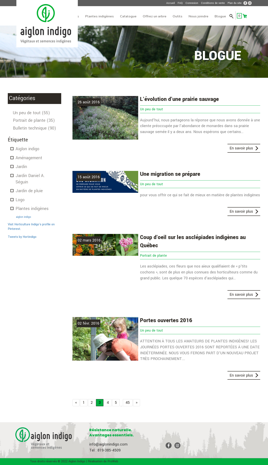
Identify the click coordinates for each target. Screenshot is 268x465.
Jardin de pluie (29, 191)
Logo (20, 200)
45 (128, 402)
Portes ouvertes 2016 (166, 320)
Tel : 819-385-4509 (105, 450)
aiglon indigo (23, 217)
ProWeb (112, 461)
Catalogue (128, 16)
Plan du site (235, 3)
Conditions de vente (213, 3)
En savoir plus (241, 148)
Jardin (21, 167)
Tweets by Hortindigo (22, 237)
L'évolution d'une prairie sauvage (179, 99)
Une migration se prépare (170, 174)
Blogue (220, 16)
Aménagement (29, 158)
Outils (177, 16)
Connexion (191, 3)
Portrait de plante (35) (34, 120)
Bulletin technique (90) (34, 128)
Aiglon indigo (27, 149)
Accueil (170, 3)
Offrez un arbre (154, 16)
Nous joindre (198, 16)
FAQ (180, 3)
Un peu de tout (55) (31, 113)
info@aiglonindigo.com (108, 444)
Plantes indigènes (99, 16)
